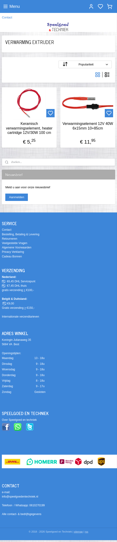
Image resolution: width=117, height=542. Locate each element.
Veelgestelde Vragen (14, 243)
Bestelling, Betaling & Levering (20, 234)
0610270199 (37, 505)
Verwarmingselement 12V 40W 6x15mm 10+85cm (87, 126)
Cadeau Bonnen (12, 256)
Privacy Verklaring (13, 251)
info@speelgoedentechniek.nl (20, 496)
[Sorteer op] (85, 64)
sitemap (78, 531)
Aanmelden (16, 197)
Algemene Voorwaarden (16, 247)
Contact (7, 17)
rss (86, 531)
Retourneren (9, 238)
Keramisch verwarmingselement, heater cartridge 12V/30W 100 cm (29, 128)
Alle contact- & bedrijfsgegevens (21, 514)
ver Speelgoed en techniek (20, 419)
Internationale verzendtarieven (20, 316)
